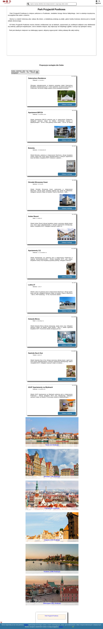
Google (26, 625)
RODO (61, 627)
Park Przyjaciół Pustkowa (51, 616)
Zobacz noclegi (67, 104)
